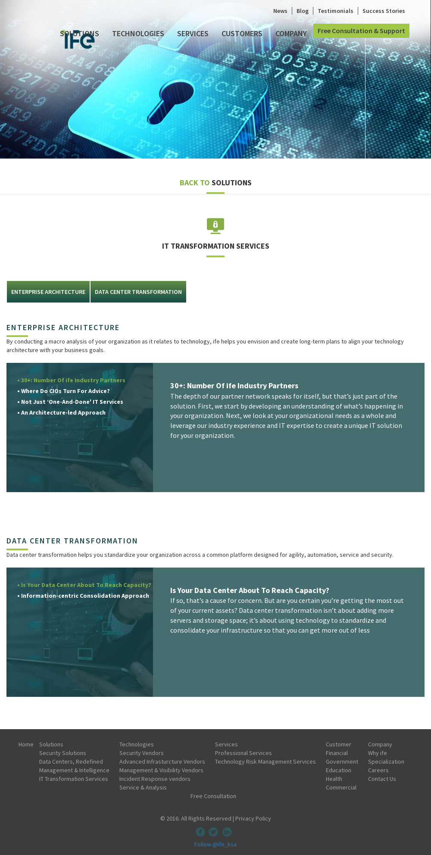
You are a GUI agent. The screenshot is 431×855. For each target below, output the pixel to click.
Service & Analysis (143, 787)
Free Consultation (213, 796)
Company (291, 33)
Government (342, 761)
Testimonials (335, 11)
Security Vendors (141, 753)
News (280, 11)
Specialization (386, 761)
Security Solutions (62, 753)
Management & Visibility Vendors (161, 770)
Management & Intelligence (74, 770)
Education (338, 770)
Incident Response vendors (155, 779)
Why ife (377, 753)
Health (334, 779)
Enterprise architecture (48, 292)
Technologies (138, 33)
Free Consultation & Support (361, 30)
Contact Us (382, 779)
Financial (337, 753)
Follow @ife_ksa (215, 844)
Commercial (341, 787)
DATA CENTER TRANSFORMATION (138, 292)
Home (26, 744)
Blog (303, 11)
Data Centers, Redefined (71, 761)
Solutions (79, 33)
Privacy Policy (253, 818)
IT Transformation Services (73, 779)
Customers (242, 33)
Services (193, 33)
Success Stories (383, 11)
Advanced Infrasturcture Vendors (162, 761)
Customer (338, 744)
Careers (378, 770)
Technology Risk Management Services (265, 761)
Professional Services (243, 753)
